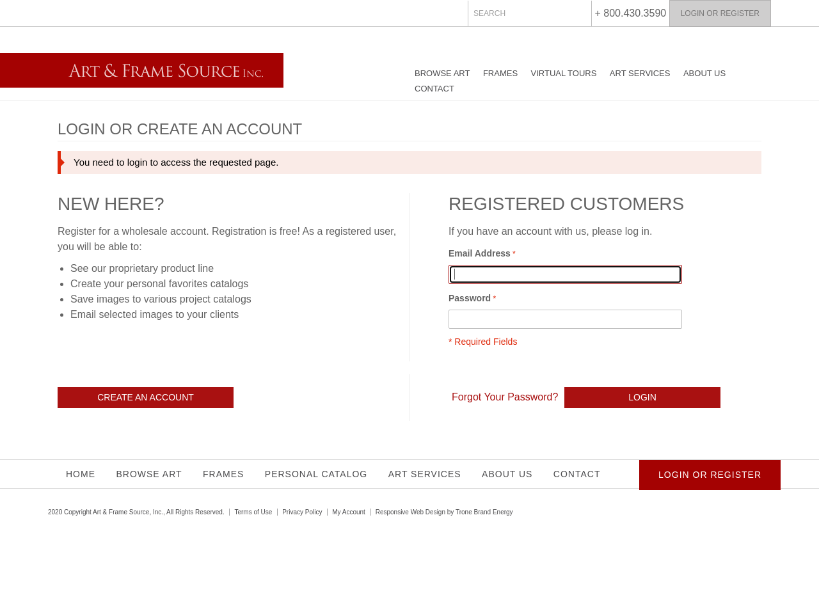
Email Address (480, 253)
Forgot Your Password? (505, 396)
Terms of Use (253, 512)
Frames (500, 73)
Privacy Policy (302, 512)
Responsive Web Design (410, 512)
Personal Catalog (316, 474)
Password (470, 298)
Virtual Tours (564, 73)
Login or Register (720, 13)
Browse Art (442, 73)
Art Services (640, 73)
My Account (348, 512)
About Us (704, 73)
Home (80, 474)
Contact (434, 88)
